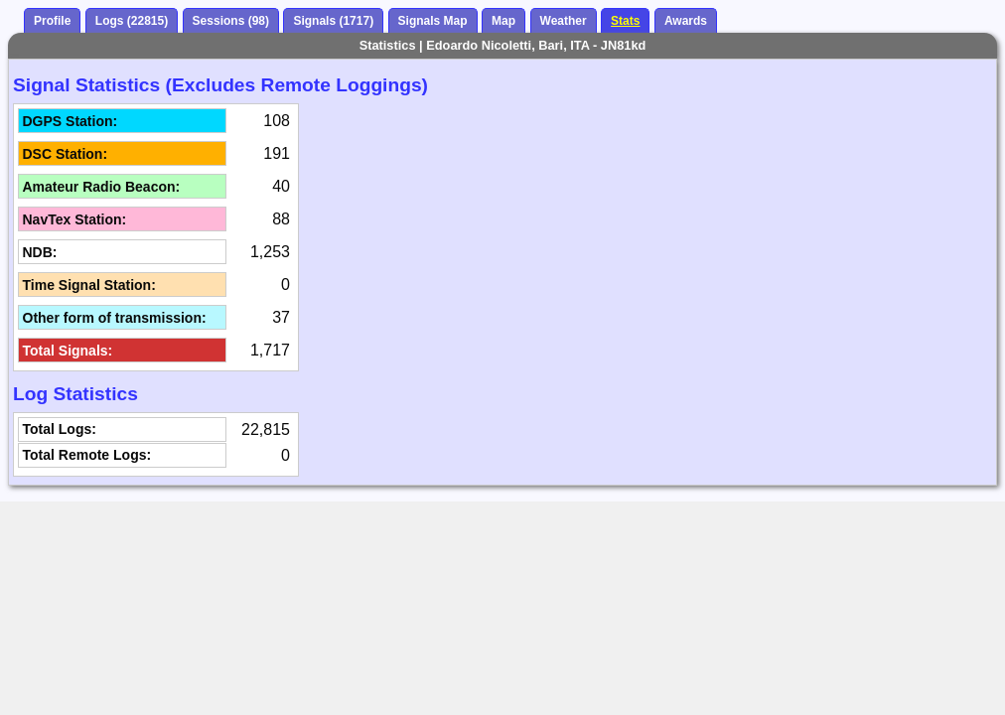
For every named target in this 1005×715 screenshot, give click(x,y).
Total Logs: (59, 429)
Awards (685, 21)
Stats (625, 21)
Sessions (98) (231, 21)
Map (503, 21)
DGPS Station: (70, 121)
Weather (563, 21)
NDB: (40, 252)
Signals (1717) (333, 21)
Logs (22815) (131, 21)
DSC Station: (65, 154)
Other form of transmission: (115, 318)
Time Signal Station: (89, 285)
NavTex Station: (75, 219)
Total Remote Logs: (87, 455)
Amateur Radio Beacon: (102, 187)
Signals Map (433, 21)
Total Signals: (68, 350)
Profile (52, 21)
